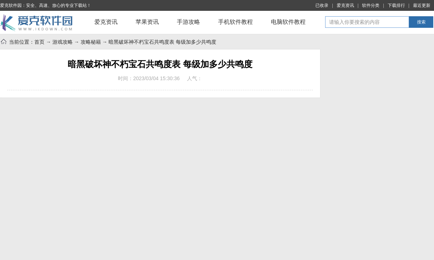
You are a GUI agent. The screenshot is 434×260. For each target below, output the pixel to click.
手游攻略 (188, 22)
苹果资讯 (147, 22)
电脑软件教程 (288, 22)
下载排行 (396, 5)
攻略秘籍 (91, 42)
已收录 (321, 5)
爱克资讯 (345, 5)
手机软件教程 (235, 22)
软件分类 (370, 5)
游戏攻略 (62, 42)
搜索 (421, 22)
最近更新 (421, 5)
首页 (39, 42)
